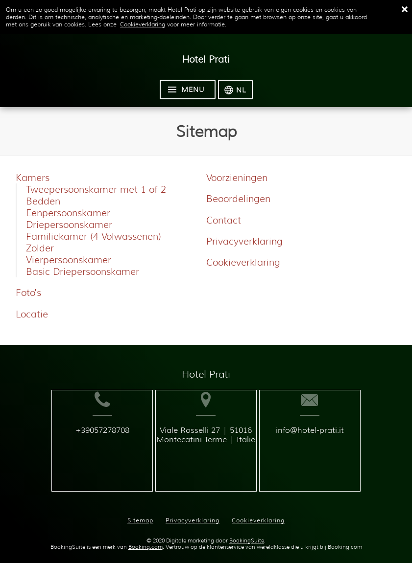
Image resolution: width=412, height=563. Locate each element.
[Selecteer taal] (235, 89)
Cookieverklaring (142, 24)
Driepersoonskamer (69, 224)
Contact (223, 220)
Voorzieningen (236, 177)
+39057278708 (89, 445)
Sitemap (140, 512)
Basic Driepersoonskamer (82, 271)
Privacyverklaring (244, 241)
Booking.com (145, 539)
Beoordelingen (238, 198)
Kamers (32, 177)
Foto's (28, 292)
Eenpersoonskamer (68, 213)
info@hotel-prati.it (325, 445)
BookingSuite (246, 533)
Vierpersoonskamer (68, 260)
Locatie (32, 314)
